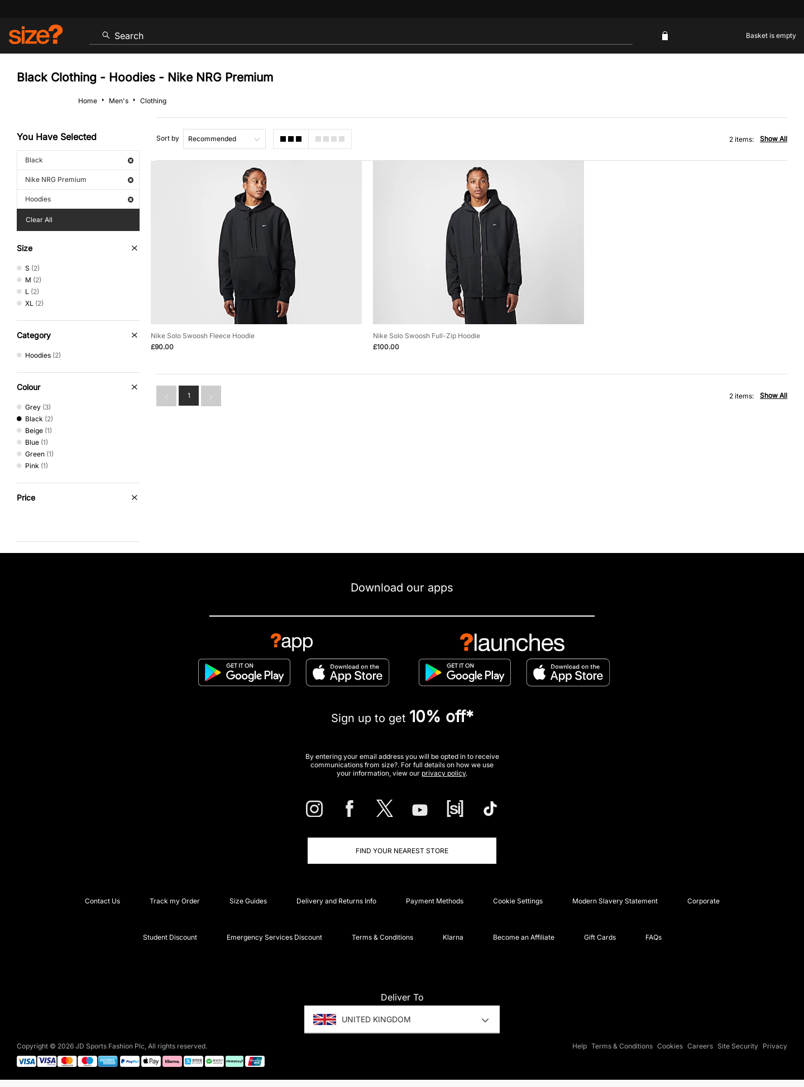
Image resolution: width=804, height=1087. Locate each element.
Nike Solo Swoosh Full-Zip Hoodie (425, 335)
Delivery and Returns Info (336, 901)
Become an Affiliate (523, 937)
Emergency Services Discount (274, 937)
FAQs (653, 937)
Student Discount (170, 937)
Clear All (39, 219)
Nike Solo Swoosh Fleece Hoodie (203, 335)
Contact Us (102, 901)
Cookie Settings (518, 901)
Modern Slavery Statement (615, 901)
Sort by (167, 138)
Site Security (737, 1046)
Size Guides (248, 901)
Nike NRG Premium (79, 179)
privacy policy (444, 773)
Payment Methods (434, 901)
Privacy (775, 1046)
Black (79, 160)
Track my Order (175, 901)
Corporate (703, 901)
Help (579, 1046)
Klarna (453, 937)
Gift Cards (600, 937)
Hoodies (79, 199)
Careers (700, 1046)
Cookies (670, 1046)
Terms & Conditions (382, 937)
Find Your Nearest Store (402, 850)
